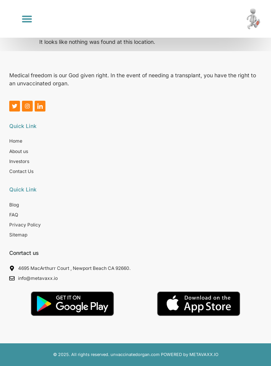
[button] (27, 19)
